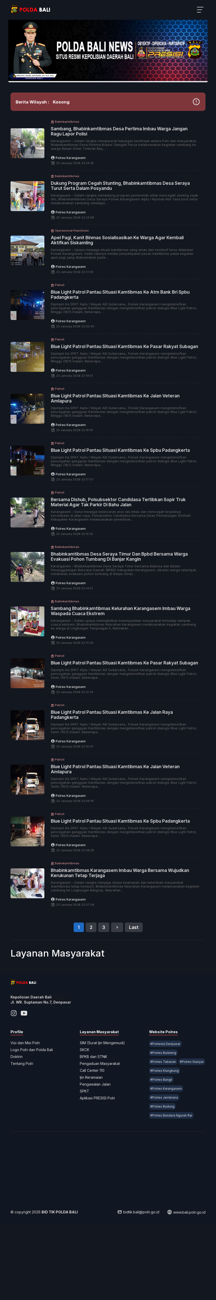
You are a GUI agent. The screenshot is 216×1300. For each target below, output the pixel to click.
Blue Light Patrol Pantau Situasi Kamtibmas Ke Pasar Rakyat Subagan (125, 377)
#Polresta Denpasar (164, 1108)
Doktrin (21, 1120)
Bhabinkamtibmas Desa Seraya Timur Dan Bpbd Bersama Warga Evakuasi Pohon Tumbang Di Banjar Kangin (123, 594)
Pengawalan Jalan (96, 1148)
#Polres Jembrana (162, 1170)
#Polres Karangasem (164, 1161)
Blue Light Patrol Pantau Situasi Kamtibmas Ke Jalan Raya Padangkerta (123, 758)
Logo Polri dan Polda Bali (36, 1113)
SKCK (86, 1113)
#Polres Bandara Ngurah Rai (170, 1188)
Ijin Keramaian (92, 1141)
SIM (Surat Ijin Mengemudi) (103, 1107)
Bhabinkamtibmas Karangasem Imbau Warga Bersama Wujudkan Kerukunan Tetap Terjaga (120, 921)
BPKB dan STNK (95, 1120)
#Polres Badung (161, 1179)
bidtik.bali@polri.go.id (133, 1287)
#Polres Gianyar (161, 1134)
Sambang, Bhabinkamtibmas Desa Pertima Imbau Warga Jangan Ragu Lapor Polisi (122, 159)
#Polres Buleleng (162, 1117)
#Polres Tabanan (161, 1126)
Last (134, 983)
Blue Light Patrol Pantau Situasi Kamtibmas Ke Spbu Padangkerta (117, 485)
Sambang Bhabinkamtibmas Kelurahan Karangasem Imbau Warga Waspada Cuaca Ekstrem (124, 649)
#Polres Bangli (160, 1152)
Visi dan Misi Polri (30, 1107)
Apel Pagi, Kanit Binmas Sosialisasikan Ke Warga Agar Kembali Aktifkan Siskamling (119, 268)
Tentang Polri (26, 1127)
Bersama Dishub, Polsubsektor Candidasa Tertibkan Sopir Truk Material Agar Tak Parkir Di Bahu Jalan (124, 540)
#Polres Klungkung (163, 1143)
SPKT (86, 1155)
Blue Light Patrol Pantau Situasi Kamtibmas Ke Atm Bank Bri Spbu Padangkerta (125, 322)
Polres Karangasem (79, 185)
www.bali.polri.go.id (181, 1287)
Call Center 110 (93, 1134)
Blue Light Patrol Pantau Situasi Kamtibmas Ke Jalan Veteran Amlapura (126, 431)
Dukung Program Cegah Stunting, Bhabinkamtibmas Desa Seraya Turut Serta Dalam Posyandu (123, 213)
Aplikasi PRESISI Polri (98, 1162)
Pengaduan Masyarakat (101, 1127)
